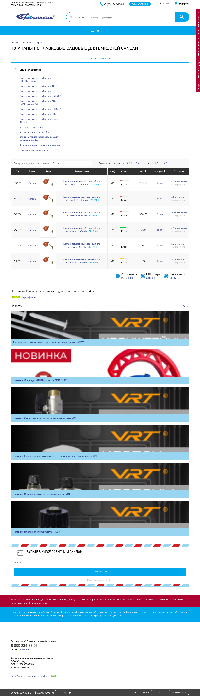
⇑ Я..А (136, 163)
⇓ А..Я (129, 163)
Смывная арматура (30, 69)
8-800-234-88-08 (24, 645)
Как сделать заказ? (169, 42)
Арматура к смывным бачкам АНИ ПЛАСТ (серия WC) (38, 102)
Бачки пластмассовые (31, 127)
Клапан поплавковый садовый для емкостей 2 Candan (81, 214)
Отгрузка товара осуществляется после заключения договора (198, 50)
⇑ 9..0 (164, 163)
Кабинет (67, 693)
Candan (32, 183)
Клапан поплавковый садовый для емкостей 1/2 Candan (81, 230)
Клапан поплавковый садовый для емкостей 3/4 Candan (81, 261)
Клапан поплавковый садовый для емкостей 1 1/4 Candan (81, 198)
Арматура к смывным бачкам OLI (37, 90)
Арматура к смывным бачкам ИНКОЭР (40, 109)
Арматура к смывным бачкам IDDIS (38, 86)
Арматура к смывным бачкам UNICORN (41, 95)
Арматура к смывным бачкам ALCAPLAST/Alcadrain (35, 79)
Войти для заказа (178, 181)
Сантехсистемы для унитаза (35, 150)
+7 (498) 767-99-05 (21, 693)
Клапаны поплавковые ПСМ (35, 131)
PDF (123, 278)
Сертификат (28, 297)
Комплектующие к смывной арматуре (40, 145)
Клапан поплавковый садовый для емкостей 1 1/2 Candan (81, 183)
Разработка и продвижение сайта (29, 676)
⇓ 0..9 (158, 163)
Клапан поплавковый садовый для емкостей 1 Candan (81, 245)
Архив (186, 306)
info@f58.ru (24, 649)
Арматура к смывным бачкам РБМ (38, 113)
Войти (160, 182)
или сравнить (178, 184)
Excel (131, 278)
